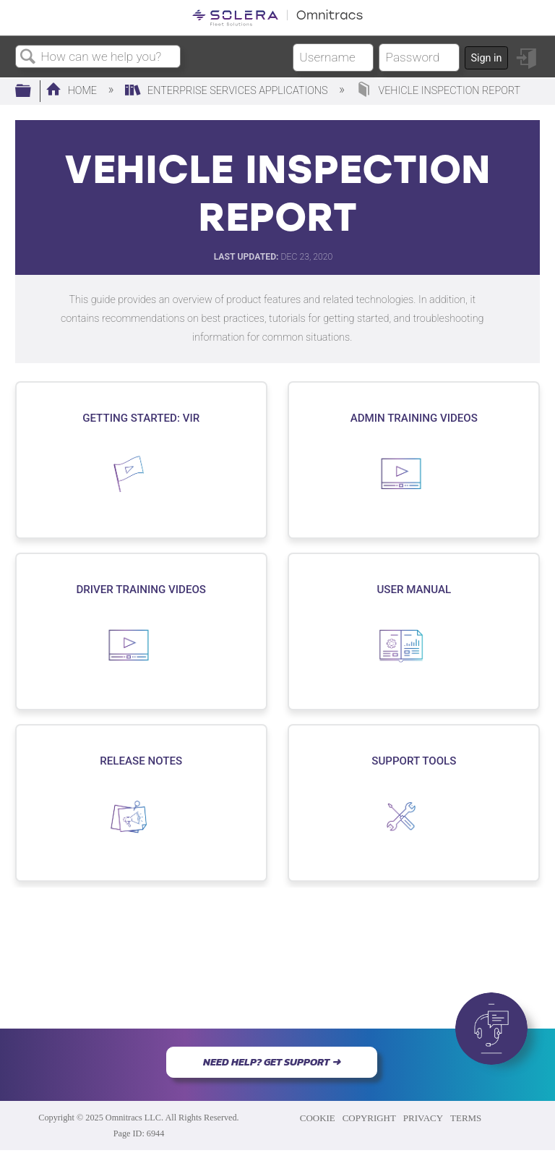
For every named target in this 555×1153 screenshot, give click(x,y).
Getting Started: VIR (140, 418)
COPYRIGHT (369, 1117)
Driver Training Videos (141, 589)
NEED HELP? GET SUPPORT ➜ (271, 1062)
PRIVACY (423, 1117)
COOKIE (317, 1117)
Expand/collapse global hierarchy (32, 91)
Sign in (486, 58)
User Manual (414, 589)
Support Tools (413, 760)
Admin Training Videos (414, 418)
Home (73, 91)
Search (28, 57)
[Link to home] (277, 18)
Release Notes (141, 760)
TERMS (465, 1117)
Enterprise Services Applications (227, 91)
